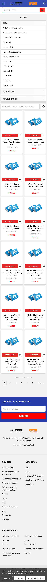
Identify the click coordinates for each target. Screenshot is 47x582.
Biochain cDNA (30, 544)
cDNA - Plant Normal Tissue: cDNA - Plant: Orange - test (35, 317)
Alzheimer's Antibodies (34, 476)
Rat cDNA (7, 80)
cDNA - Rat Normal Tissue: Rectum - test (35, 140)
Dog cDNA (7, 42)
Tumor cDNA (8, 85)
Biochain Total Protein (33, 536)
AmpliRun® (30, 484)
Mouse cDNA (8, 71)
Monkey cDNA (8, 66)
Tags (4, 502)
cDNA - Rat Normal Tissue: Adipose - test (11, 227)
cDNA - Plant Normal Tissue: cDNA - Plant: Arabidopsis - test (35, 361)
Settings (7, 578)
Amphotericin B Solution (35, 480)
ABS (27, 471)
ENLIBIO (5, 540)
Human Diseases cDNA (12, 52)
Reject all (19, 578)
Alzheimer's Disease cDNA (13, 28)
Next (41, 383)
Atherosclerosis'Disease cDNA (15, 33)
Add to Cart (9, 135)
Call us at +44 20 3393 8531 (23, 445)
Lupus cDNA (8, 61)
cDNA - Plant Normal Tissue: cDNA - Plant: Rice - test (35, 272)
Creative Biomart (8, 549)
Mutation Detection (9, 483)
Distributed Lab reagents (11, 478)
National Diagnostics (10, 536)
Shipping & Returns (9, 506)
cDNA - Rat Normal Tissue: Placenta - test (12, 185)
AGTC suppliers (8, 467)
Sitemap (5, 519)
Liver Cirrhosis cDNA (11, 56)
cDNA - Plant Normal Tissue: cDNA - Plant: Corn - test (11, 361)
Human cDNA (8, 47)
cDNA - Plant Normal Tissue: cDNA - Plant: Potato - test (11, 317)
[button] (43, 106)
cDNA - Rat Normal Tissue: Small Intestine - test (11, 141)
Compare (20, 135)
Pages (4, 498)
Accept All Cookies (36, 578)
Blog (4, 511)
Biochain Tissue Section (33, 549)
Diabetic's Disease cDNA (12, 37)
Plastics (5, 494)
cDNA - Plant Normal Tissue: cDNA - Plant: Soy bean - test (12, 272)
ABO (27, 467)
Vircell (26, 540)
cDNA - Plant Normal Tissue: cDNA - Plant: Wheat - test (35, 228)
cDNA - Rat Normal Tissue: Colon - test (35, 185)
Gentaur (5, 544)
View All (27, 553)
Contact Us (6, 515)
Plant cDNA (7, 76)
